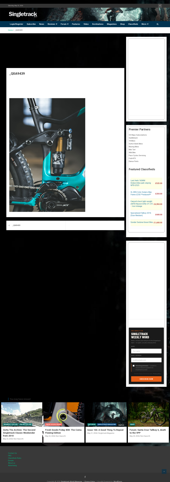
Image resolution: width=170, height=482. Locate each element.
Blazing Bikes (134, 147)
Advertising (12, 465)
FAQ (9, 456)
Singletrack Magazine (107, 424)
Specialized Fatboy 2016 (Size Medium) (141, 214)
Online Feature (25, 424)
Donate (11, 460)
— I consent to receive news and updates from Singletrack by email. (146, 367)
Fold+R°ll (132, 158)
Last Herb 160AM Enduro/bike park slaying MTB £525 (141, 183)
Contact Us (12, 453)
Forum (63, 24)
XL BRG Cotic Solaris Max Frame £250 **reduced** (141, 193)
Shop (122, 24)
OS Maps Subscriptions (138, 135)
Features (76, 24)
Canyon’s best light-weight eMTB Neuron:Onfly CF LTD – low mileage (142, 203)
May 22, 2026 (50, 436)
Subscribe (31, 24)
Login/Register (16, 24)
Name (133, 346)
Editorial (92, 424)
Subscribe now (146, 379)
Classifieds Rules (14, 458)
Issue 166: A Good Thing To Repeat (105, 430)
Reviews (51, 24)
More (144, 24)
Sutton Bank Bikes (136, 144)
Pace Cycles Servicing (137, 155)
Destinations (97, 24)
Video (86, 24)
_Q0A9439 (16, 225)
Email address (136, 355)
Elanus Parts (133, 161)
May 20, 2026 (134, 436)
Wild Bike (132, 152)
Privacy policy (157, 373)
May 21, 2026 (92, 433)
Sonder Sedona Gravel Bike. (142, 222)
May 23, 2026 (8, 439)
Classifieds (133, 24)
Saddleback (133, 138)
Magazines (112, 24)
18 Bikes (132, 141)
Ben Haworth (18, 439)
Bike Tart (132, 150)
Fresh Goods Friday (53, 424)
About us (11, 463)
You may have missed (20, 399)
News (41, 24)
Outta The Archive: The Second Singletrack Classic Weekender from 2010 (19, 433)
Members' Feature (11, 424)
